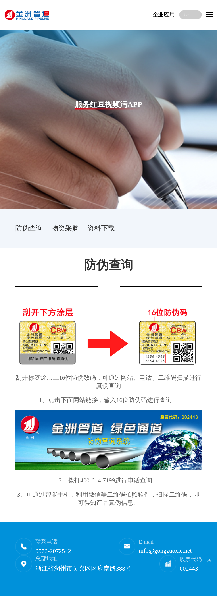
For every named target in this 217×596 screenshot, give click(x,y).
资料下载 (101, 228)
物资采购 (65, 228)
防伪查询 (29, 228)
